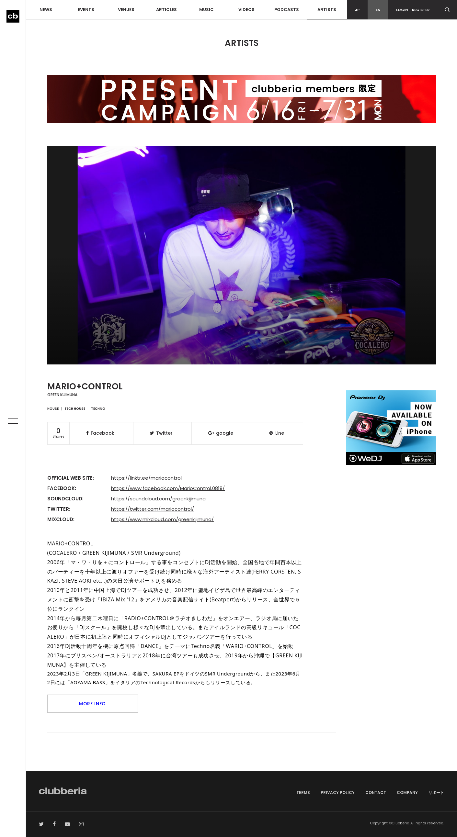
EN (378, 9)
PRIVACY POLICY (338, 792)
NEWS (46, 9)
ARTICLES (166, 9)
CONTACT (375, 792)
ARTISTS (326, 9)
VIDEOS (246, 9)
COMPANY (407, 792)
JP (357, 9)
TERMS (303, 792)
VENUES (126, 9)
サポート (436, 792)
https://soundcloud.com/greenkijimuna (158, 498)
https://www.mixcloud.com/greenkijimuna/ (162, 519)
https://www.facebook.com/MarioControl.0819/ (168, 488)
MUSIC (206, 9)
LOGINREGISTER (412, 9)
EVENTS (86, 9)
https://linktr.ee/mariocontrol (146, 477)
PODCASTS (286, 9)
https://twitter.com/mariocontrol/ (152, 509)
